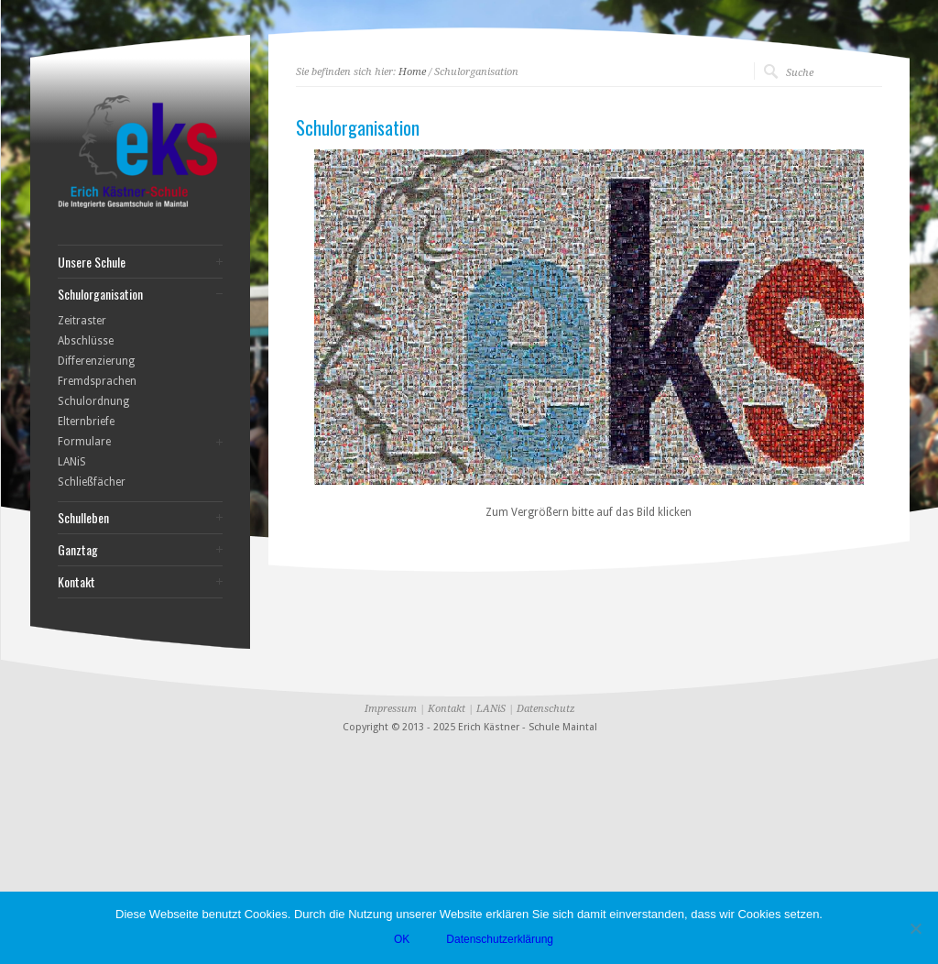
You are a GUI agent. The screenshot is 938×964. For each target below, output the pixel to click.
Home (412, 72)
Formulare (84, 441)
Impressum (391, 709)
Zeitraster (82, 320)
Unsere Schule (91, 262)
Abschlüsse (86, 340)
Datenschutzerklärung (499, 939)
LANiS (72, 461)
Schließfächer (91, 482)
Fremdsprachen (97, 381)
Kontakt (76, 581)
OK (401, 939)
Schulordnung (93, 401)
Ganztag (78, 549)
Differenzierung (96, 361)
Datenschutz (546, 709)
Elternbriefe (86, 421)
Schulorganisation (100, 294)
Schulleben (83, 517)
